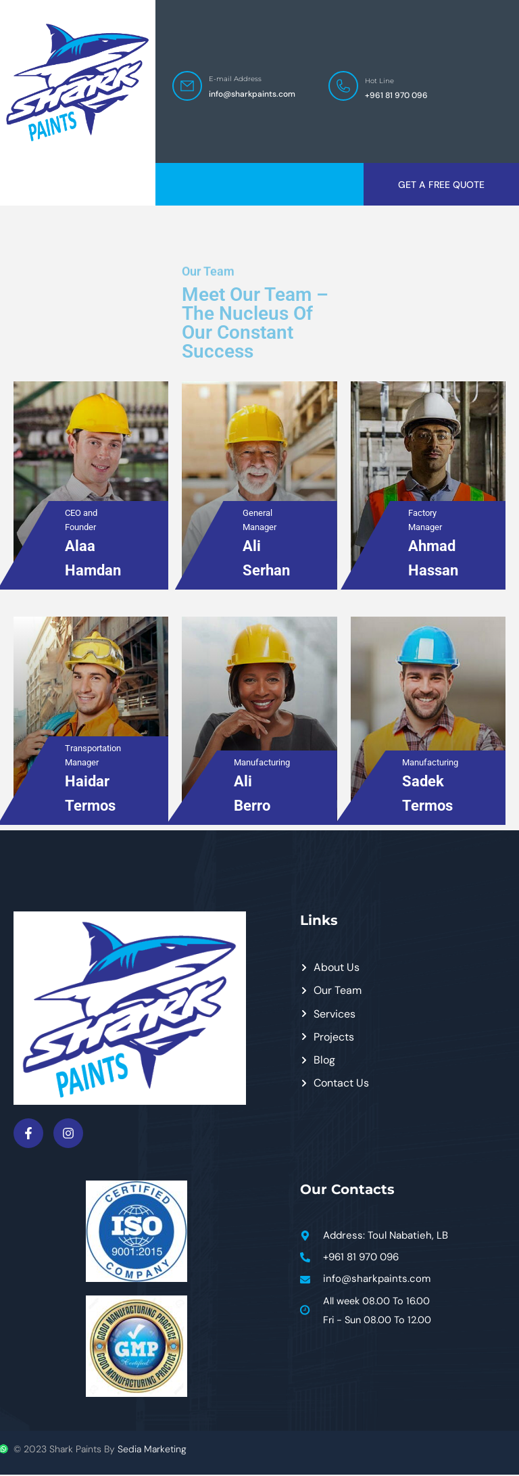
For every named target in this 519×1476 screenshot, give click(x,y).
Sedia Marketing (152, 1450)
